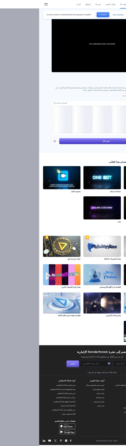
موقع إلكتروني (89, 412)
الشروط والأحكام (110, 410)
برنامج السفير (111, 422)
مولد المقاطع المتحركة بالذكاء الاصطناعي (23, 389)
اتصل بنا (113, 389)
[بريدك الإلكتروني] (57, 363)
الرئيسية (111, 13)
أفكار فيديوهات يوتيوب (29, 414)
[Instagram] (27, 441)
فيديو (91, 399)
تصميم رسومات (88, 408)
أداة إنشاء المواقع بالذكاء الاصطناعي (25, 402)
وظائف (113, 393)
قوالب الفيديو (71, 4)
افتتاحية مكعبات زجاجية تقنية (111, 315)
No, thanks (79, 15)
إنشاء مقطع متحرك (59, 389)
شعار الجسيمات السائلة (73, 259)
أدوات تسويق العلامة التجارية (84, 385)
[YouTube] (10, 441)
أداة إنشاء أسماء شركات (28, 406)
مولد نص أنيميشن (59, 402)
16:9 (108, 96)
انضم (33, 363)
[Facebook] (31, 441)
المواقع (48, 4)
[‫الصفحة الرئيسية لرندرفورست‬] (120, 4)
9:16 (96, 96)
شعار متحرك (61, 393)
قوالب (102, 13)
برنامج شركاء (111, 418)
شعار (91, 404)
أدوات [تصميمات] (39, 4)
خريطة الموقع (111, 414)
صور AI (59, 4)
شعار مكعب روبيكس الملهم (112, 259)
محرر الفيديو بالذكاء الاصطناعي (26, 385)
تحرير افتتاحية (61, 397)
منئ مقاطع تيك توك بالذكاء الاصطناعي (24, 410)
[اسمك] (86, 363)
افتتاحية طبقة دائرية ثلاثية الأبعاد (30, 315)
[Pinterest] (22, 441)
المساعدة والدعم (110, 397)
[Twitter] (16, 441)
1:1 (86, 96)
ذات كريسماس (116, 344)
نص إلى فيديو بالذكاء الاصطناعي (26, 397)
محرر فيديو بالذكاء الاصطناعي (27, 393)
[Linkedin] (5, 441)
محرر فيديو (61, 406)
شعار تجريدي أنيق (34, 259)
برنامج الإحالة (111, 402)
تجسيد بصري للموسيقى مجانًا (56, 385)
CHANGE (64, 15)
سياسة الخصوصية (110, 406)
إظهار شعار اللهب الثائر (114, 287)
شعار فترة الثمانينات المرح (31, 287)
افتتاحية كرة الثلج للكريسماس (71, 287)
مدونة (91, 389)
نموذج (91, 416)
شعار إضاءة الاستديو (74, 315)
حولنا (113, 385)
